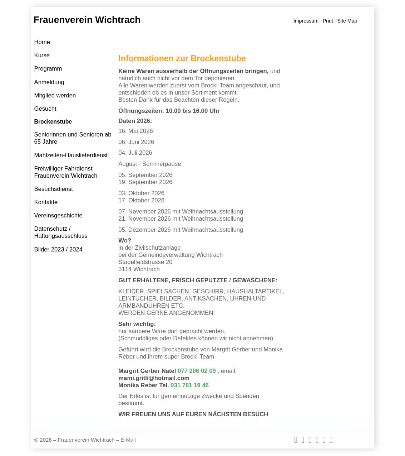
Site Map (347, 21)
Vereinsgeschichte (58, 215)
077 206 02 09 (197, 371)
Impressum (305, 21)
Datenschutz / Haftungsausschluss (61, 232)
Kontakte (46, 202)
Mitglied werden (55, 95)
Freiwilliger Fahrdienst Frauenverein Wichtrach (66, 172)
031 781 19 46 (190, 385)
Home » (127, 42)
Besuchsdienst (53, 189)
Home (42, 42)
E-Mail (128, 440)
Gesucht (45, 108)
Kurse (42, 55)
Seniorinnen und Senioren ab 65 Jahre (73, 138)
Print (328, 21)
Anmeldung (49, 82)
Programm (48, 68)
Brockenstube (53, 122)
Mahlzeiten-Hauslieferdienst (71, 155)
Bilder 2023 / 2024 (58, 249)
